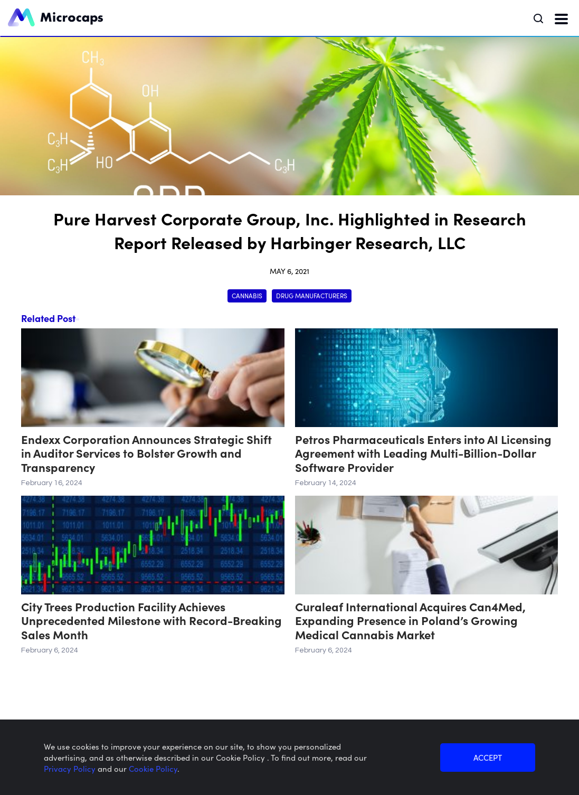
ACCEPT (487, 757)
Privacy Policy (71, 768)
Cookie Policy (153, 768)
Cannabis (247, 295)
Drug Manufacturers (311, 295)
